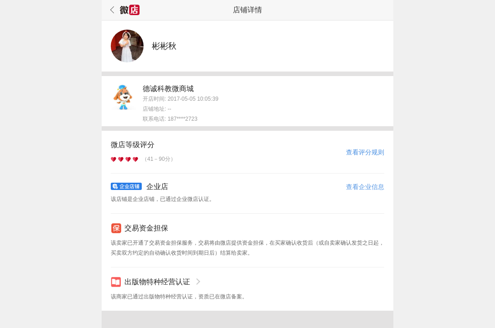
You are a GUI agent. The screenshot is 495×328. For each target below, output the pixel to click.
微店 (130, 10)
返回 (111, 10)
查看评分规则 (365, 152)
